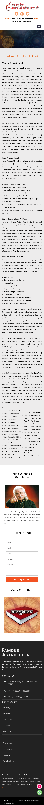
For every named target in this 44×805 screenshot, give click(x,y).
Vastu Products (8, 767)
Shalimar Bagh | (24, 781)
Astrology (6, 708)
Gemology (6, 726)
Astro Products (8, 761)
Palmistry (6, 755)
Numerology (7, 749)
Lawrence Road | (14, 781)
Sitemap (11, 804)
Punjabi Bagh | (33, 781)
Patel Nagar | (20, 784)
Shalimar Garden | (22, 778)
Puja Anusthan (8, 743)
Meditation (7, 731)
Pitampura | (36, 778)
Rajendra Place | (28, 784)
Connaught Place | (11, 784)
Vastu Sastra (7, 720)
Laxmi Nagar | (6, 778)
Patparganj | (13, 778)
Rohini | (30, 778)
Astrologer (6, 714)
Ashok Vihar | (6, 781)
